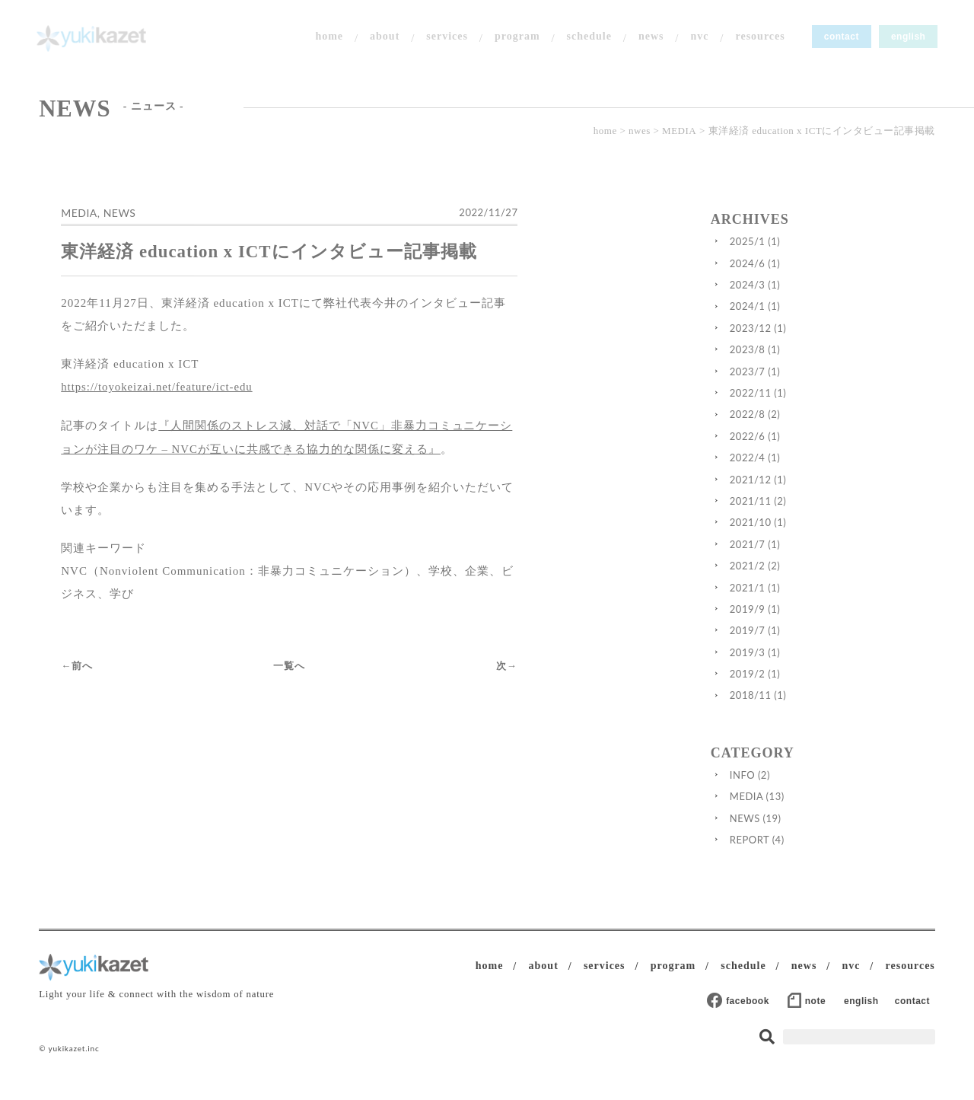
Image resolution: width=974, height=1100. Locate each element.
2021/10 (805, 535)
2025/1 (802, 254)
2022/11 (805, 406)
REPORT (804, 853)
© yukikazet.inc (69, 1062)
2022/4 (802, 470)
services (445, 37)
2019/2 (802, 687)
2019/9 (802, 622)
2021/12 (805, 492)
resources (757, 37)
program (514, 37)
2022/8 (802, 427)
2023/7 (802, 384)
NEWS (123, 228)
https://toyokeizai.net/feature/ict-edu (162, 404)
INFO (797, 788)
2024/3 (802, 298)
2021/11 (805, 514)
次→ (627, 638)
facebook (753, 1014)
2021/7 (802, 556)
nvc (697, 37)
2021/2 (802, 578)
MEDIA (679, 134)
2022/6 (802, 449)
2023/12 (805, 341)
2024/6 (802, 275)
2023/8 (802, 362)
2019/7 (802, 643)
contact (838, 38)
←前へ (81, 638)
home (327, 37)
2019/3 (802, 664)
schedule (586, 37)
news (648, 37)
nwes (640, 134)
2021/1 (802, 600)
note (820, 1014)
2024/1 (802, 319)
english (905, 38)
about (381, 37)
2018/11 (805, 708)
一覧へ (352, 638)
